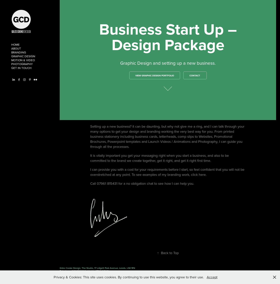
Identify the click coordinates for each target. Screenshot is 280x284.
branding (18, 52)
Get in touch (21, 68)
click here (198, 174)
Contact (195, 75)
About (16, 48)
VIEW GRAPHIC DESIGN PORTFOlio (154, 75)
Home (15, 45)
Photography (22, 64)
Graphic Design (23, 56)
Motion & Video (23, 60)
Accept (212, 277)
